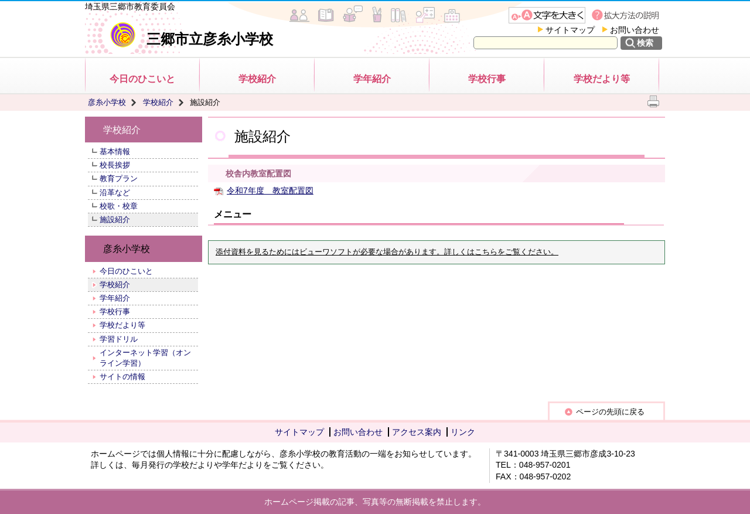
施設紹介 (115, 219)
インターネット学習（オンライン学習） (145, 357)
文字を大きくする (547, 15)
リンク (463, 432)
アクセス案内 (416, 432)
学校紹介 (257, 79)
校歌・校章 (119, 206)
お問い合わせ (634, 30)
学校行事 (487, 79)
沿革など (115, 192)
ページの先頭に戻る (610, 411)
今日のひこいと (142, 79)
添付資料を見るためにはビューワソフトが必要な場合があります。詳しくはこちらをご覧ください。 (387, 252)
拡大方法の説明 (626, 15)
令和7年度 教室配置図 (270, 190)
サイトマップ (570, 30)
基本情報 (115, 151)
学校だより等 (602, 79)
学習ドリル (119, 339)
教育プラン (119, 178)
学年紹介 (372, 79)
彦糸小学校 (107, 102)
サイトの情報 (122, 376)
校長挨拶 (115, 165)
